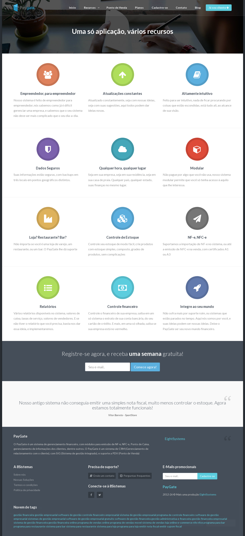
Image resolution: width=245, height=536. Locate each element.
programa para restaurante (30, 526)
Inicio (72, 7)
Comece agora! (145, 367)
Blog (198, 7)
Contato (181, 7)
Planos (139, 7)
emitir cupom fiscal (171, 526)
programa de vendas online (93, 522)
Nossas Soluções (24, 479)
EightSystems (175, 439)
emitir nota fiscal (149, 526)
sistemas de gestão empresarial (47, 518)
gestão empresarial (46, 514)
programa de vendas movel (126, 522)
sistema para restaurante (81, 526)
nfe (195, 522)
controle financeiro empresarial (100, 514)
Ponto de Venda (117, 7)
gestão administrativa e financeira (171, 518)
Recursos (91, 7)
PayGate (170, 487)
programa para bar (214, 522)
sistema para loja (106, 526)
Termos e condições (26, 484)
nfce (200, 522)
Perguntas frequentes (135, 475)
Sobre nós (20, 474)
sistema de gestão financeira (31, 522)
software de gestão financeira (133, 518)
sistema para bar (56, 526)
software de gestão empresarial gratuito (90, 518)
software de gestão (70, 514)
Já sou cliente (219, 7)
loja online (171, 522)
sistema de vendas (153, 522)
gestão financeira (24, 514)
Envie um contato (102, 475)
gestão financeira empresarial (209, 518)
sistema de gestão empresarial (138, 514)
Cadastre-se (160, 7)
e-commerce (184, 522)
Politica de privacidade (27, 490)
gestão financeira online (62, 522)
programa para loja (128, 526)
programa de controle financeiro (176, 514)
